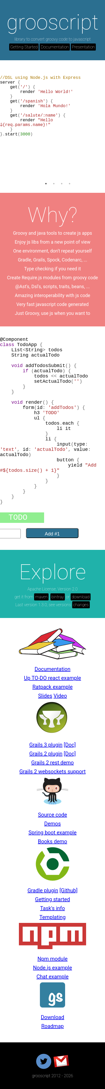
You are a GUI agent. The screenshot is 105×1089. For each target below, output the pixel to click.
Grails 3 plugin (45, 745)
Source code (52, 815)
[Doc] (70, 745)
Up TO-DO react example (52, 678)
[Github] (68, 890)
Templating (52, 917)
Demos (52, 823)
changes (81, 604)
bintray (57, 596)
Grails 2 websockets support (52, 771)
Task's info (52, 908)
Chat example (52, 976)
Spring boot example (52, 832)
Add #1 (52, 534)
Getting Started (24, 47)
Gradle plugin (43, 890)
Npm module (53, 959)
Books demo (52, 841)
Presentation (83, 47)
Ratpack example (52, 687)
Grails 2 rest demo (52, 762)
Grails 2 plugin (45, 754)
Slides (45, 696)
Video (60, 696)
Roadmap (52, 1026)
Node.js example (52, 968)
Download (52, 1017)
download (81, 596)
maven (41, 596)
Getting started (52, 899)
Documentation (55, 47)
